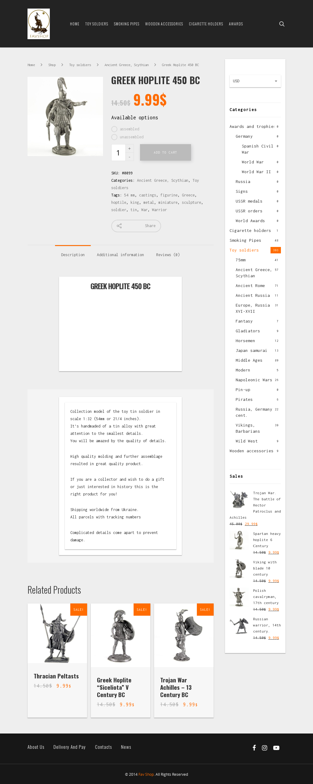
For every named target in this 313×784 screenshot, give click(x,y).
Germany (244, 136)
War (144, 209)
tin (134, 209)
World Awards (250, 220)
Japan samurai (251, 350)
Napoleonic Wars (254, 379)
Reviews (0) (168, 254)
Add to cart (165, 152)
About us (36, 747)
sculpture (191, 202)
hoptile (118, 202)
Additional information (120, 254)
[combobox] (255, 81)
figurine (169, 195)
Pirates (244, 399)
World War (253, 161)
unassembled (131, 137)
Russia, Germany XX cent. (258, 412)
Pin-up (243, 389)
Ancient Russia (253, 295)
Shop (52, 65)
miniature (168, 202)
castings (147, 195)
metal (148, 202)
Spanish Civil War (258, 149)
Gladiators (248, 330)
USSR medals (249, 201)
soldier (118, 209)
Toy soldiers (96, 23)
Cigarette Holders (206, 23)
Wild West (247, 441)
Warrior (159, 209)
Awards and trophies (253, 126)
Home (74, 23)
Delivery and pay (69, 747)
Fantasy (244, 321)
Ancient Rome (250, 285)
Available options (134, 117)
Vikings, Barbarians (248, 428)
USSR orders (249, 210)
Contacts (103, 747)
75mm (240, 259)
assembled (129, 129)
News (126, 747)
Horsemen (245, 340)
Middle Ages (249, 360)
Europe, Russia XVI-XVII (253, 308)
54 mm (129, 195)
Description (73, 254)
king (135, 202)
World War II (256, 171)
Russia (243, 181)
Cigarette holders (250, 230)
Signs (242, 191)
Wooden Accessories (164, 23)
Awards (236, 23)
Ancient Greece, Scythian (127, 65)
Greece (188, 195)
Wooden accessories (252, 450)
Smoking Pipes (126, 23)
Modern (243, 370)
